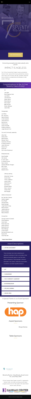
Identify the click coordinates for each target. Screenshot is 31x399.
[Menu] (29, 2)
